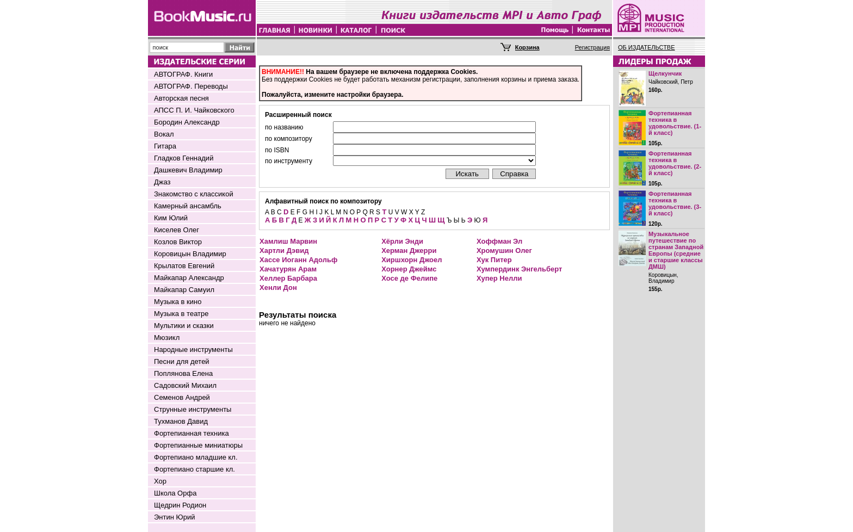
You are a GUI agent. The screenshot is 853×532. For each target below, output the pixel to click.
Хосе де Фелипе (409, 278)
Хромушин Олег (504, 250)
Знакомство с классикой (193, 194)
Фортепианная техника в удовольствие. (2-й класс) (674, 163)
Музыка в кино (177, 302)
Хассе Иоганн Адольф (298, 260)
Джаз (162, 182)
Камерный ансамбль (187, 206)
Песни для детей (181, 361)
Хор (160, 481)
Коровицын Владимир (190, 254)
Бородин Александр (187, 122)
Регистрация (592, 47)
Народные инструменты (193, 349)
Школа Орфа (175, 493)
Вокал (164, 134)
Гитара (165, 146)
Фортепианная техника (191, 433)
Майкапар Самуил (184, 290)
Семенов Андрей (182, 397)
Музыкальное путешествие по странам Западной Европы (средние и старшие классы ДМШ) (675, 250)
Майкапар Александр (189, 278)
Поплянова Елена (183, 373)
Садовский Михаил (185, 385)
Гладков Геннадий (183, 158)
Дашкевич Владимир (188, 170)
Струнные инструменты (192, 409)
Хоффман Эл (499, 241)
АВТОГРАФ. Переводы (191, 86)
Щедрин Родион (180, 505)
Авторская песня (181, 98)
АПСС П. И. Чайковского (194, 110)
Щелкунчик (665, 73)
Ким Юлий (171, 218)
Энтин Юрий (174, 517)
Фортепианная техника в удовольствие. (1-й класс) (674, 123)
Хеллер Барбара (288, 278)
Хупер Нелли (499, 278)
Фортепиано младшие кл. (196, 457)
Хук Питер (494, 260)
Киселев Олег (176, 230)
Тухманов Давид (181, 421)
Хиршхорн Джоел (411, 260)
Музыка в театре (181, 314)
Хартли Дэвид (283, 250)
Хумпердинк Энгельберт (519, 269)
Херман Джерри (408, 250)
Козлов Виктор (178, 242)
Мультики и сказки (184, 325)
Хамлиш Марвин (288, 241)
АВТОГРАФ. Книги (183, 74)
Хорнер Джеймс (408, 269)
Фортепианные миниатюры (198, 445)
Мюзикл (167, 337)
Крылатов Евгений (184, 266)
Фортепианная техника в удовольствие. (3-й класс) (674, 203)
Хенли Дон (278, 287)
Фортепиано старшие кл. (194, 469)
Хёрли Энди (402, 241)
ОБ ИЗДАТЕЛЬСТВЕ (646, 47)
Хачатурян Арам (288, 269)
